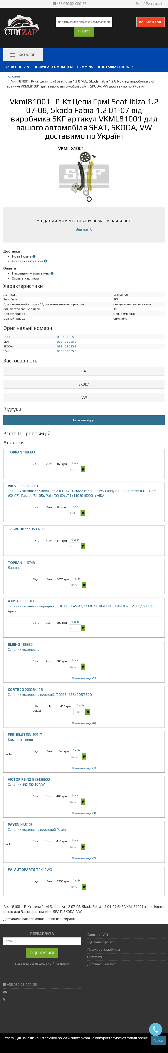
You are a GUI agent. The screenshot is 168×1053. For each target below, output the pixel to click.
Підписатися (42, 953)
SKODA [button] (84, 384)
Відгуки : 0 (84, 229)
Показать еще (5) (84, 678)
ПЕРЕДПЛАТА (42, 934)
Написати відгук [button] (84, 420)
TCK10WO (30, 870)
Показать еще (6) (84, 723)
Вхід (139, 4)
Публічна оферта (100, 942)
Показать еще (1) (84, 768)
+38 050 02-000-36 (70, 4)
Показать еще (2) (84, 858)
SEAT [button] (84, 371)
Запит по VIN (17, 67)
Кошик (150, 22)
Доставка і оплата (116, 67)
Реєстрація (154, 4)
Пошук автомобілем (53, 67)
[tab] (84, 371)
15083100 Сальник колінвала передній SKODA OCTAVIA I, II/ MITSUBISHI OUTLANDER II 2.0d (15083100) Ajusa (83, 606)
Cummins (85, 67)
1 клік (75, 463)
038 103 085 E (66, 337)
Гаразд (158, 1040)
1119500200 (26, 529)
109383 (21, 452)
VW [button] (84, 397)
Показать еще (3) (84, 813)
